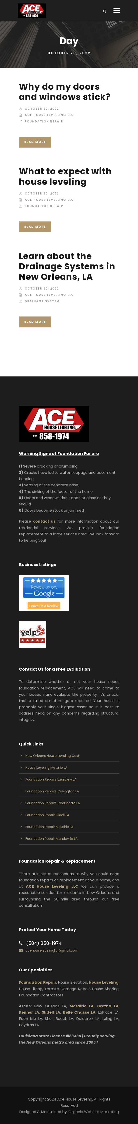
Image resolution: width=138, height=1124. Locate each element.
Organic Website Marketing (93, 1111)
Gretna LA (108, 1006)
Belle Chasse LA (79, 1012)
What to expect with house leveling (65, 176)
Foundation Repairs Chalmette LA (52, 803)
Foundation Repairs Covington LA (52, 791)
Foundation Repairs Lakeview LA (50, 779)
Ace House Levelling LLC (49, 115)
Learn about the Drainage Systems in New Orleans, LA (67, 266)
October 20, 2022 (42, 109)
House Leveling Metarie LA (46, 767)
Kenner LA (29, 1012)
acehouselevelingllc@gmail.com (51, 950)
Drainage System (42, 301)
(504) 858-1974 (44, 943)
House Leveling (103, 982)
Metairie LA (82, 1006)
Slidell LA (51, 1012)
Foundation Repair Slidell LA (47, 815)
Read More (35, 142)
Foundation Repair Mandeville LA (51, 838)
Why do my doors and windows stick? (65, 92)
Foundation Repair (44, 121)
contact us (44, 521)
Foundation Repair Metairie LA (49, 826)
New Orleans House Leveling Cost (52, 755)
